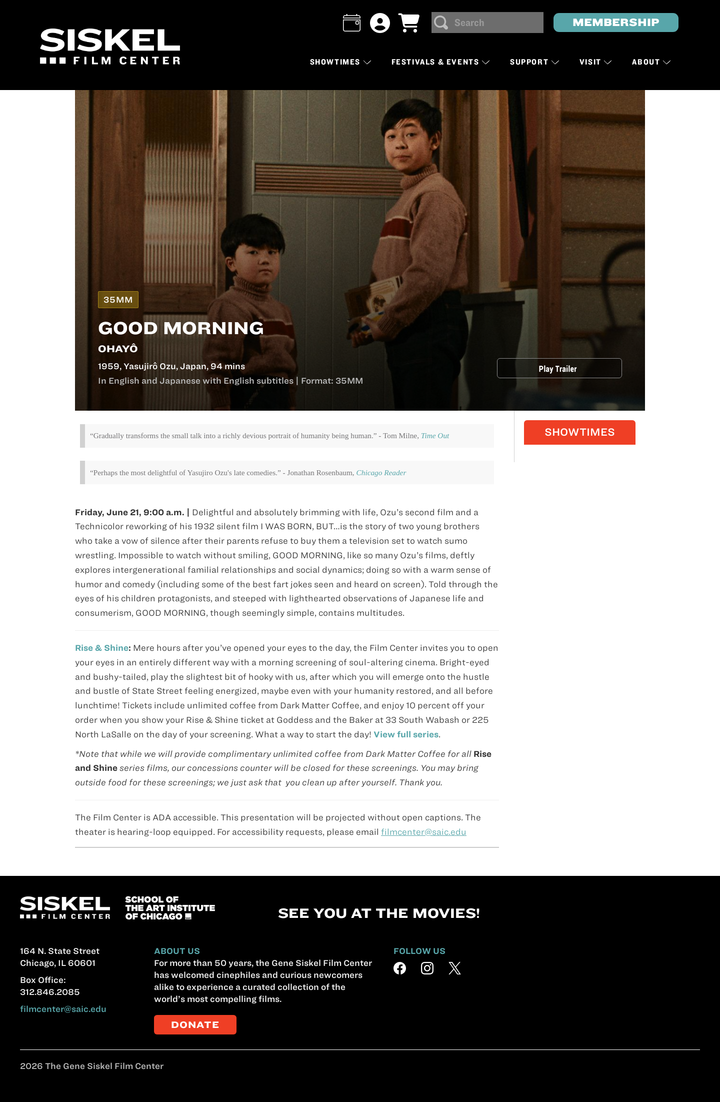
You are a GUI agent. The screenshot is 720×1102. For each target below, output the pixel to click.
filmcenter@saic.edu (63, 1008)
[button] (351, 23)
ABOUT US (177, 950)
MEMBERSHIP (616, 22)
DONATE (195, 1024)
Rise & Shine (101, 647)
